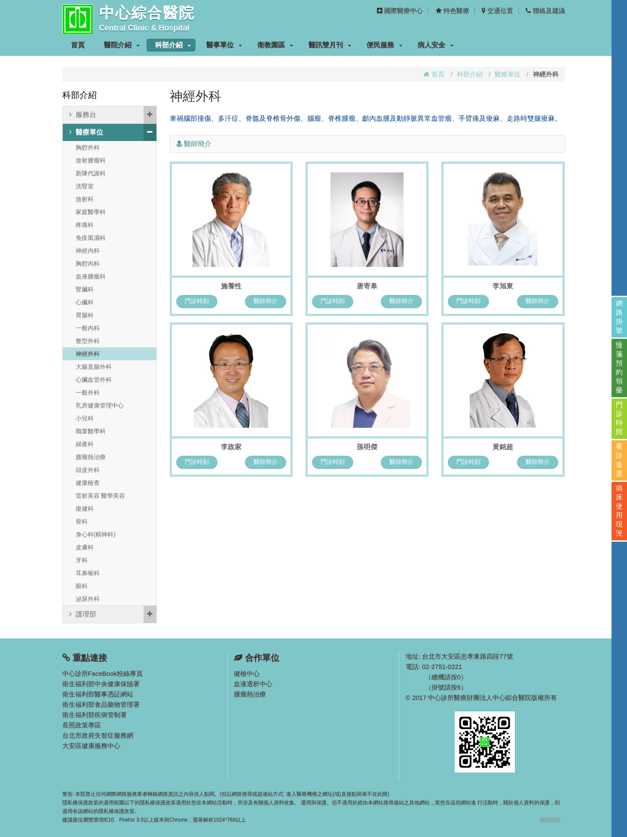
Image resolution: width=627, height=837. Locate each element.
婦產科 (85, 444)
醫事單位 (224, 45)
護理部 (112, 614)
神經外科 (88, 353)
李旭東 (502, 286)
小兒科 (85, 418)
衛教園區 (275, 45)
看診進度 (619, 460)
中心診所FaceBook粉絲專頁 (102, 673)
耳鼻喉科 (88, 573)
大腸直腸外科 (94, 366)
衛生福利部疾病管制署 (94, 714)
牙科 (82, 560)
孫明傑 (367, 447)
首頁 (78, 45)
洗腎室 (85, 186)
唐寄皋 (367, 286)
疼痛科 (85, 224)
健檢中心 (247, 673)
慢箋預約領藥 (619, 367)
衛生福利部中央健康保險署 (101, 683)
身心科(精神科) (96, 534)
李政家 (231, 447)
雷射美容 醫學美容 (100, 495)
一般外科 (88, 392)
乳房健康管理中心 (100, 405)
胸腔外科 (88, 147)
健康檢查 (88, 482)
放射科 (85, 199)
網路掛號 (619, 317)
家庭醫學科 (91, 211)
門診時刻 (197, 300)
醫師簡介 (266, 300)
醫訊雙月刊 (330, 45)
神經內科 (88, 250)
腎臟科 (85, 289)
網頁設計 (550, 820)
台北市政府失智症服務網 (97, 735)
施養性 (231, 286)
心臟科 (85, 302)
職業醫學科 (91, 431)
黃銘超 (502, 447)
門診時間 (619, 418)
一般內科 (88, 328)
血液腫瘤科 (91, 276)
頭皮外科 (88, 469)
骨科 (82, 521)
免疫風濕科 (91, 237)
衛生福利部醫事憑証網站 (97, 694)
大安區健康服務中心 (91, 745)
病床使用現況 (619, 510)
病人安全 (435, 45)
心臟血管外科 (94, 379)
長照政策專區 (81, 725)
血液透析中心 (253, 683)
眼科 (82, 586)
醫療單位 (507, 74)
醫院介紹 (122, 45)
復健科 (85, 508)
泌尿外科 (88, 598)
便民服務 (384, 45)
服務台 (112, 114)
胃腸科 (85, 315)
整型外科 (88, 340)
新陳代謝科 (91, 173)
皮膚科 (85, 547)
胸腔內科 (88, 263)
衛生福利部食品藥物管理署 (101, 704)
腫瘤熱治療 (91, 457)
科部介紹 (173, 45)
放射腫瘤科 (91, 160)
